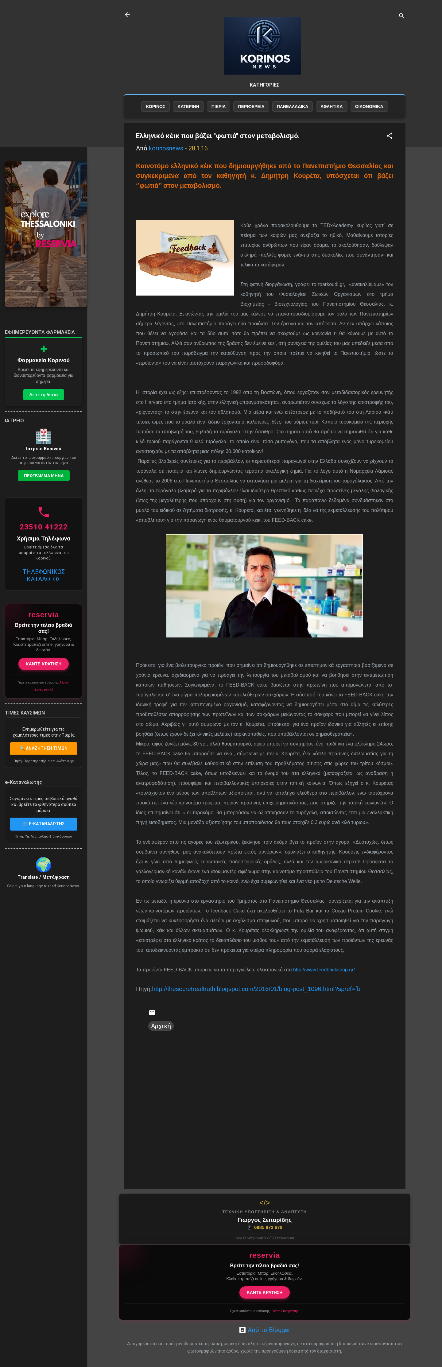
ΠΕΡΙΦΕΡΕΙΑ (251, 106)
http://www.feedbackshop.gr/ (324, 969)
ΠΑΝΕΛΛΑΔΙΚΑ (292, 106)
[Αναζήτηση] (401, 16)
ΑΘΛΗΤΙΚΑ (331, 106)
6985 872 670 (264, 1227)
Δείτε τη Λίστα (43, 394)
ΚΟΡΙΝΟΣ (155, 106)
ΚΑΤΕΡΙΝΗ (188, 106)
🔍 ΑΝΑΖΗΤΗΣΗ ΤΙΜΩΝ (44, 748)
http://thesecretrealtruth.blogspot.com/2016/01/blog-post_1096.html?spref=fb (256, 989)
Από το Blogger (264, 1330)
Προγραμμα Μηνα (44, 475)
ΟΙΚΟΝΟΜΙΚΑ (369, 106)
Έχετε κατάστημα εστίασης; (264, 1311)
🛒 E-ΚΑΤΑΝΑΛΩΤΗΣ (43, 823)
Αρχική (161, 1026)
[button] (389, 136)
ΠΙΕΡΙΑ (218, 106)
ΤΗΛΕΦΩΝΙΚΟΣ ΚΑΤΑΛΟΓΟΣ (44, 575)
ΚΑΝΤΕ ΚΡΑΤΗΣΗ (265, 1292)
